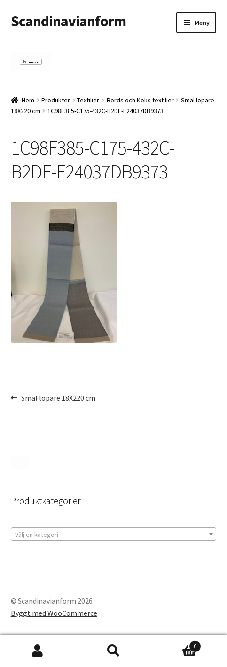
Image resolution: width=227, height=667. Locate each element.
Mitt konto (38, 651)
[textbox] (113, 534)
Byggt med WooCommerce (54, 613)
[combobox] (114, 534)
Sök (113, 651)
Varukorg (176, 644)
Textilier (88, 100)
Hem (28, 100)
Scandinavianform (68, 21)
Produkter (55, 100)
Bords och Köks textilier (140, 100)
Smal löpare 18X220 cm (58, 398)
